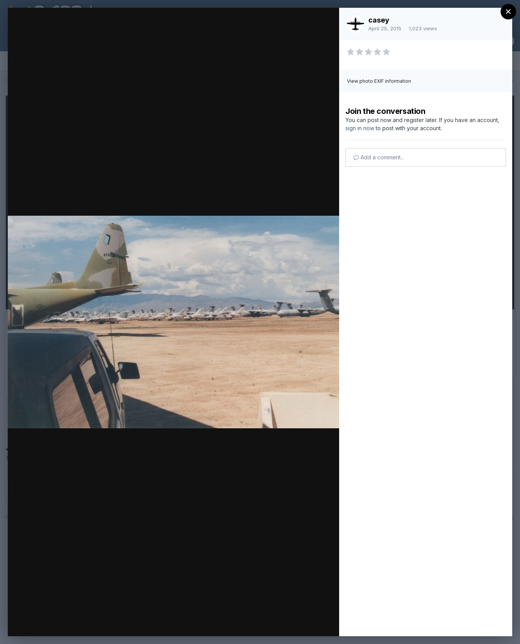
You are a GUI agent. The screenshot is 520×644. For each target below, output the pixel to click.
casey (378, 20)
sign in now (359, 128)
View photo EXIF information (379, 81)
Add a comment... (379, 157)
